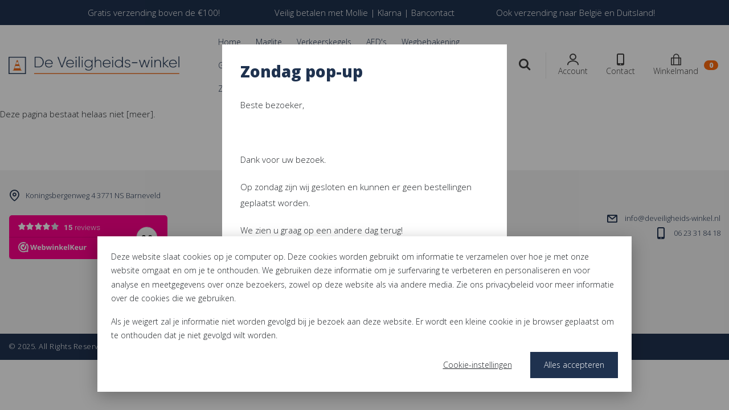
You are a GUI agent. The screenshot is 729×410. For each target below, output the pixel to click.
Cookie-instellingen (477, 364)
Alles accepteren (574, 364)
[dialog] (364, 314)
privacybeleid (510, 284)
